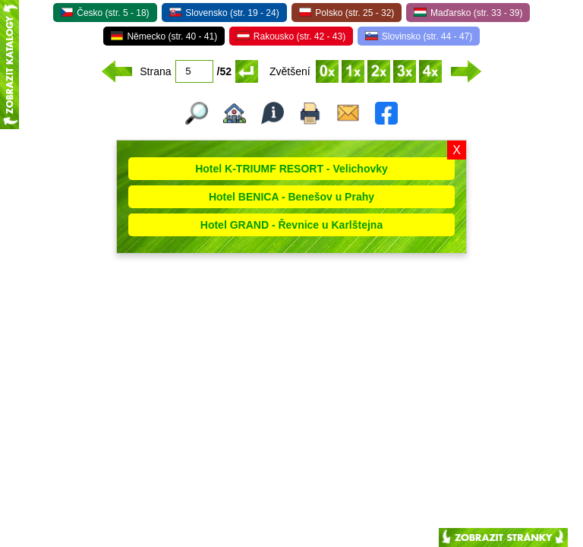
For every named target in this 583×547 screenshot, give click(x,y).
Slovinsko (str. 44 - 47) (418, 36)
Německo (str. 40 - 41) (164, 36)
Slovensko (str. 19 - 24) (224, 13)
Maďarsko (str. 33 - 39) (468, 13)
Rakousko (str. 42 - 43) (291, 36)
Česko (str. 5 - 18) (105, 13)
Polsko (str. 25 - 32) (347, 13)
